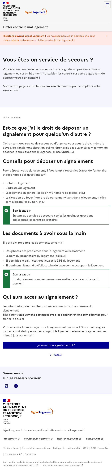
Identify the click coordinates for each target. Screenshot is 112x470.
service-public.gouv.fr (37, 439)
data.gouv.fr (93, 439)
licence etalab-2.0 (26, 465)
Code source (13, 454)
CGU (86, 448)
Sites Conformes (71, 465)
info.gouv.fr (10, 439)
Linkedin (6, 386)
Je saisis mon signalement (64, 346)
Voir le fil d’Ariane (11, 117)
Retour (57, 355)
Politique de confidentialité (67, 448)
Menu (107, 4)
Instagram (15, 386)
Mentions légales (11, 448)
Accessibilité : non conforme (36, 448)
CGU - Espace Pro (100, 448)
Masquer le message (106, 36)
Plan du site (30, 454)
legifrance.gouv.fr (67, 439)
